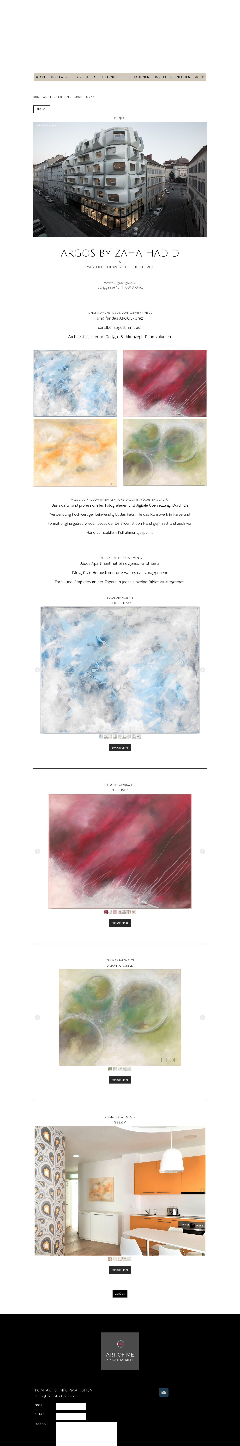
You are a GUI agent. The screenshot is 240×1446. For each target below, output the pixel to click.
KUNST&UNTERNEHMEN (172, 77)
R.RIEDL (82, 77)
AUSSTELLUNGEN (107, 77)
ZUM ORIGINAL (120, 747)
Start (41, 77)
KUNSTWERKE (61, 77)
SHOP (199, 77)
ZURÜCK (42, 109)
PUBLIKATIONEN (137, 77)
